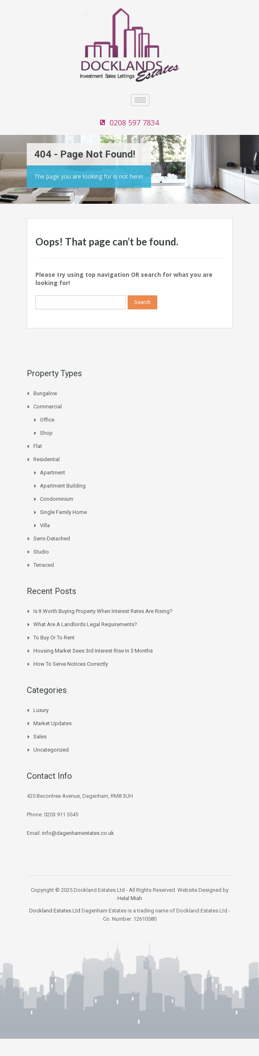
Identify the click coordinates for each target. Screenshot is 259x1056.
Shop (46, 433)
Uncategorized (51, 750)
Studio (41, 552)
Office (47, 420)
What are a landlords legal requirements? (85, 624)
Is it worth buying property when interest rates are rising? (103, 611)
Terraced (43, 565)
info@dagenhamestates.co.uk (78, 833)
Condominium (56, 499)
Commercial (47, 406)
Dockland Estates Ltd (54, 911)
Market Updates (52, 723)
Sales (40, 736)
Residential (46, 459)
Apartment (52, 472)
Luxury (41, 710)
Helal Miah (129, 898)
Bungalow (45, 393)
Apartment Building (63, 486)
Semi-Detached (51, 538)
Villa (45, 525)
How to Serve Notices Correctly (70, 664)
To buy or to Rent (54, 637)
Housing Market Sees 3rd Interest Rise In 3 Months (93, 651)
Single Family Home (63, 512)
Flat (37, 446)
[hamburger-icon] (140, 100)
